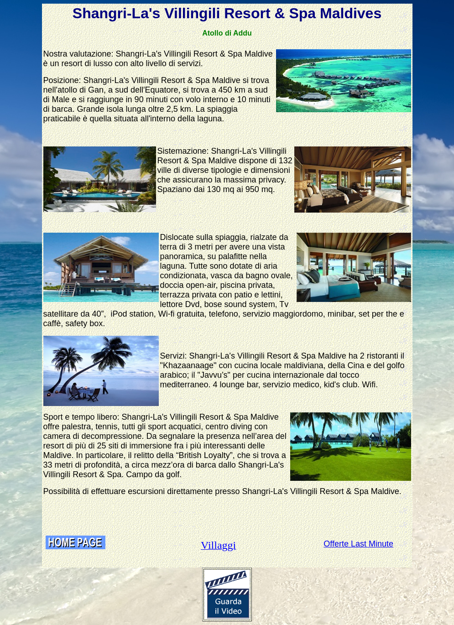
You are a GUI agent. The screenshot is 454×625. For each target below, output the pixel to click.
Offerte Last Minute (358, 543)
